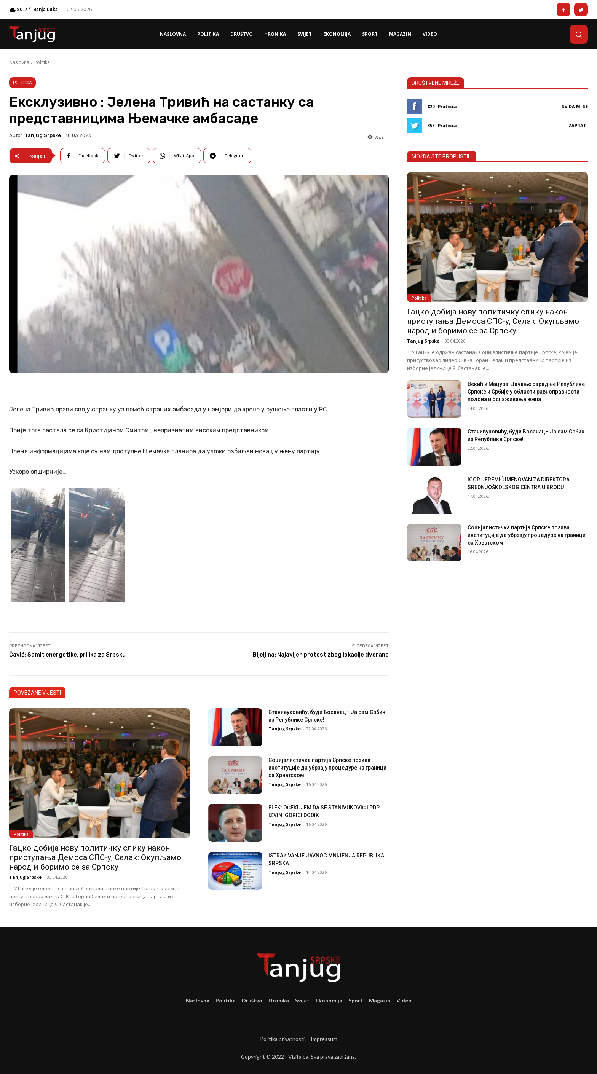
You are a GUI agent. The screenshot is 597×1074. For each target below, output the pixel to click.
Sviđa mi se (575, 106)
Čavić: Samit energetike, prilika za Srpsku (67, 654)
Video (404, 1000)
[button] (578, 34)
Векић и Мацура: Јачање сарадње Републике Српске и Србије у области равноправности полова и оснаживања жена (526, 391)
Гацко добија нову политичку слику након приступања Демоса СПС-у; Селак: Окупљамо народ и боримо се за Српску (95, 857)
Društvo (252, 1000)
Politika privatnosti (282, 1039)
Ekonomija (329, 1000)
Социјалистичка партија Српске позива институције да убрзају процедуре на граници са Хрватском (327, 767)
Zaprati (578, 125)
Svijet (302, 1000)
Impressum (324, 1039)
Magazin (379, 1000)
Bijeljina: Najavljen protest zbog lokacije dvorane (321, 654)
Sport (355, 1000)
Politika (42, 62)
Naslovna (19, 62)
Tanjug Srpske (43, 135)
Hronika (278, 1000)
